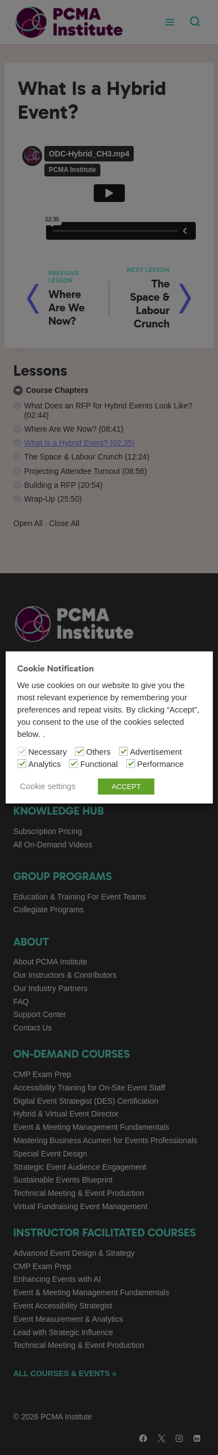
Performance (160, 764)
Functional (99, 764)
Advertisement (156, 751)
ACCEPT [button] (126, 786)
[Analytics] (21, 763)
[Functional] (73, 763)
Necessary (47, 751)
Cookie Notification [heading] (55, 668)
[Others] (79, 751)
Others (98, 751)
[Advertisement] (123, 751)
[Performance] (130, 763)
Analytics (44, 764)
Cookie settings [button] (47, 786)
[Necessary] (21, 751)
